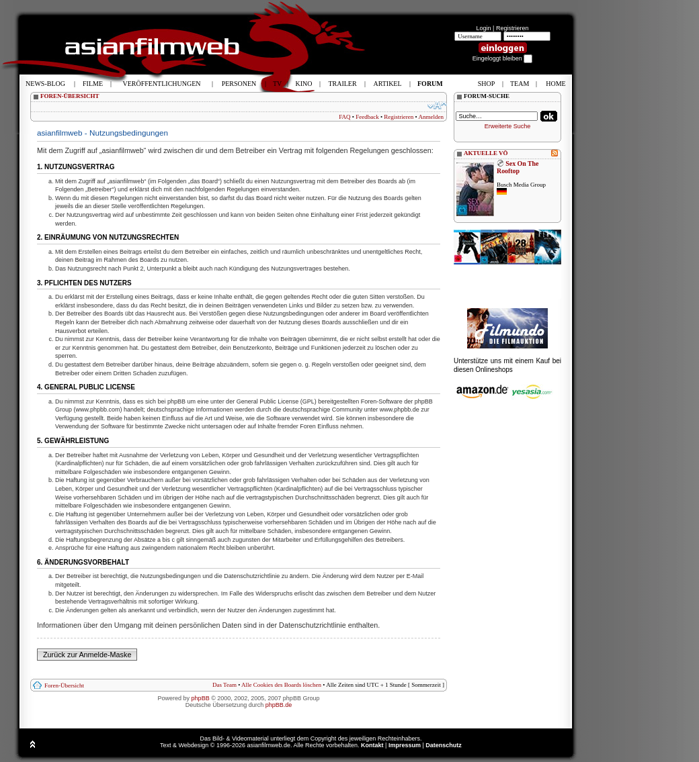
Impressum (404, 745)
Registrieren (512, 28)
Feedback (367, 116)
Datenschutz (443, 745)
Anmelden (431, 116)
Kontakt (372, 745)
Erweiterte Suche (508, 126)
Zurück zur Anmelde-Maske (87, 655)
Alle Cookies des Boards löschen (281, 684)
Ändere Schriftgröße (437, 105)
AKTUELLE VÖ (486, 153)
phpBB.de (278, 705)
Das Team (224, 684)
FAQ (344, 116)
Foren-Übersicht (64, 685)
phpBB (201, 698)
